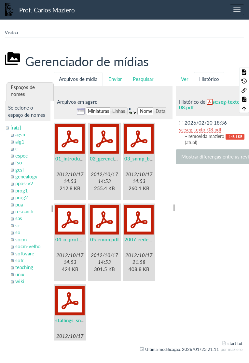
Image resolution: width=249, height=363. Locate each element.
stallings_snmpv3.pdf (78, 320)
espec (21, 156)
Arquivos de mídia (78, 79)
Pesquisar (143, 79)
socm (21, 239)
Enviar (115, 79)
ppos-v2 (24, 183)
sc (17, 225)
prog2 (21, 197)
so (18, 232)
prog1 (21, 190)
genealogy (26, 176)
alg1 (19, 141)
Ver (184, 79)
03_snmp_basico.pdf (147, 158)
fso (18, 162)
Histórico (209, 79)
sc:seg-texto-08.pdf (210, 104)
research (24, 211)
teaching (24, 267)
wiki (19, 281)
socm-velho (28, 246)
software (24, 253)
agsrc (20, 134)
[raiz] (15, 127)
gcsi (19, 170)
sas (18, 218)
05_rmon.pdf (104, 239)
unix (19, 274)
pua (19, 204)
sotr (19, 260)
